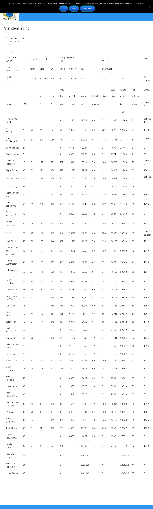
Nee (74, 8)
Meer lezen (87, 8)
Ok (63, 8)
